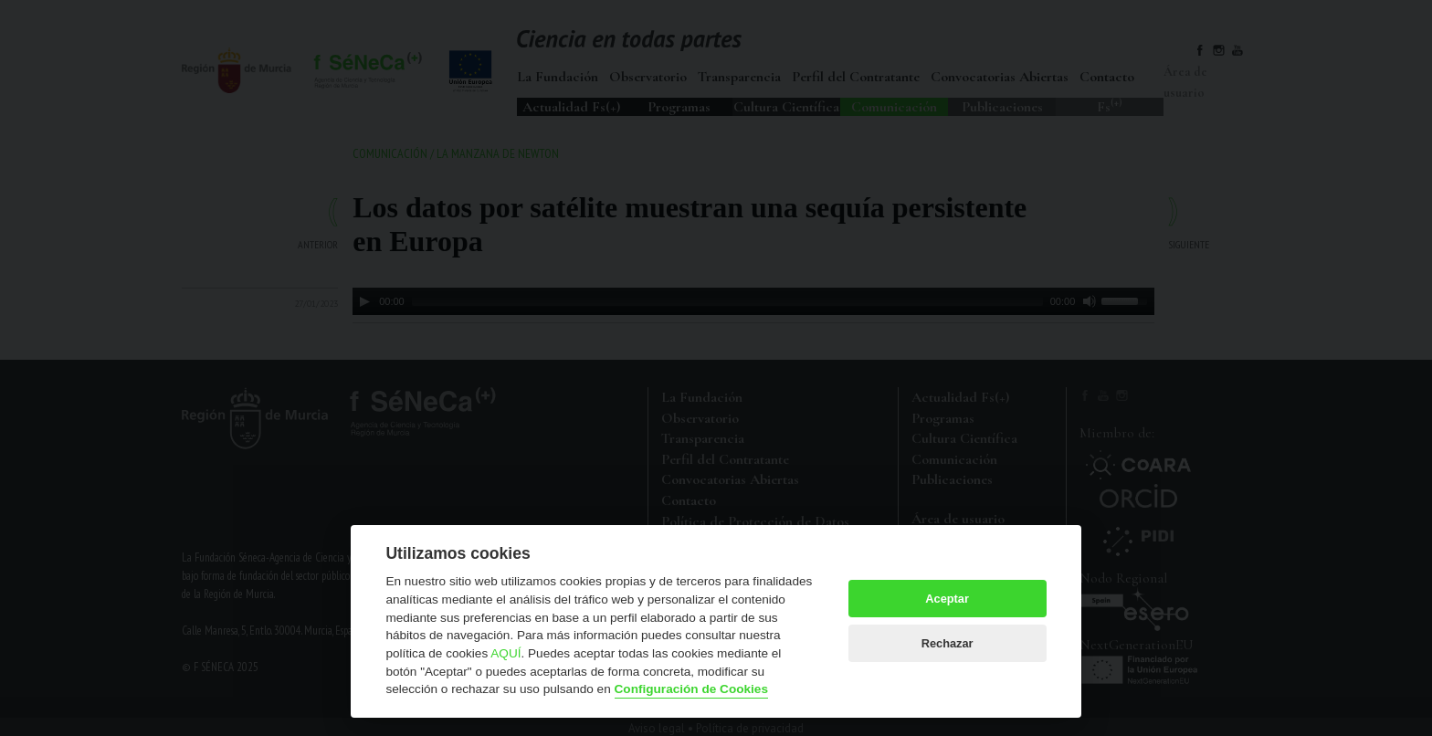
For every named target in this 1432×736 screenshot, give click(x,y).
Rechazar (947, 643)
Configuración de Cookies (691, 689)
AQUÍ (505, 653)
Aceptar (947, 598)
